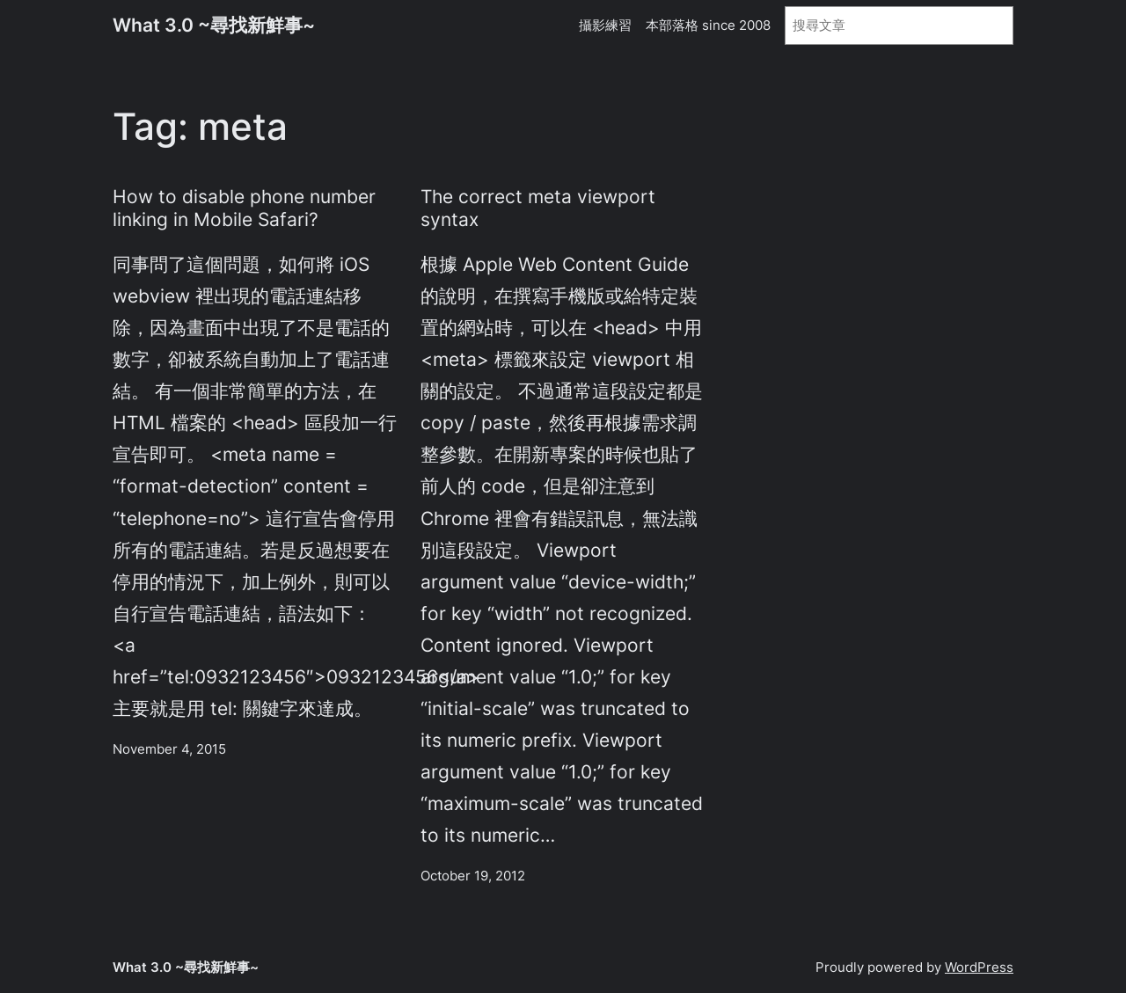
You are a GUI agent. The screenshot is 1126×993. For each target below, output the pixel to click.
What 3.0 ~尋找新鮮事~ (214, 24)
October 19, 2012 (472, 875)
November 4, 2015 (169, 749)
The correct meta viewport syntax (537, 208)
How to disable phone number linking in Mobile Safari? (244, 208)
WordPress (979, 967)
